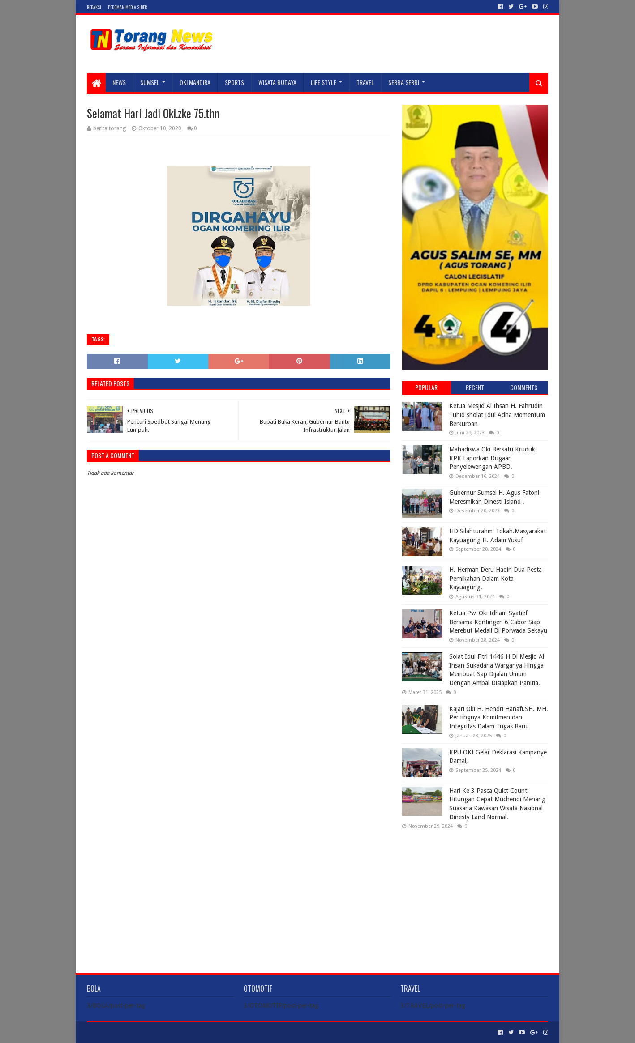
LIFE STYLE (323, 82)
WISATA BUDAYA (277, 82)
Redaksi (94, 7)
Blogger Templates (188, 1032)
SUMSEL (149, 82)
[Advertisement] (475, 894)
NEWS (119, 82)
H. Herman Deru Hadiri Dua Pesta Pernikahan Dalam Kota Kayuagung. (495, 578)
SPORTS (234, 82)
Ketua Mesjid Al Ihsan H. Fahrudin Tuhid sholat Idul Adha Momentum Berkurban (497, 414)
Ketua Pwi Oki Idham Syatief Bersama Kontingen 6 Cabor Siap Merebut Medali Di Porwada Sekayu (498, 621)
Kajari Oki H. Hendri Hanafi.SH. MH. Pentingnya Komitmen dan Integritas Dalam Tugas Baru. (498, 717)
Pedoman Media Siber (127, 7)
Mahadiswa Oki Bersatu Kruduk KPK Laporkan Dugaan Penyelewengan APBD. (492, 458)
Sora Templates (136, 1032)
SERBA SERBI (403, 82)
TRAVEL (365, 82)
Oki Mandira (195, 82)
